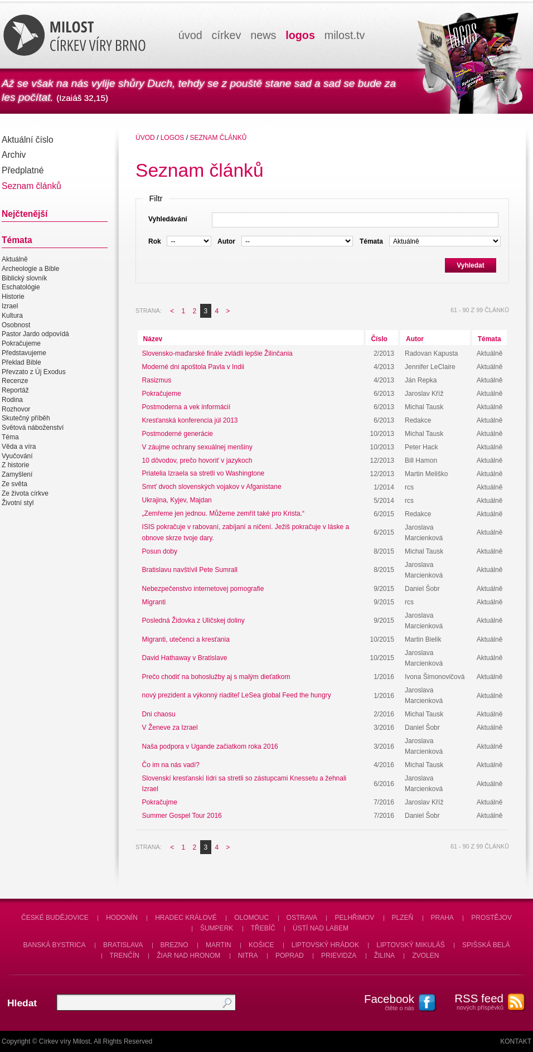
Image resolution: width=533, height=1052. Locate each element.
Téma (10, 437)
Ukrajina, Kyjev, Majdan (177, 501)
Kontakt (515, 1041)
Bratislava (123, 945)
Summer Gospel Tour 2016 (182, 816)
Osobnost (16, 325)
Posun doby (159, 551)
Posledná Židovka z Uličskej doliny (193, 620)
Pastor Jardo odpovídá (35, 334)
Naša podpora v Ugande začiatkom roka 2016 (210, 746)
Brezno (174, 945)
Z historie (15, 465)
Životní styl (17, 503)
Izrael (10, 306)
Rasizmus (157, 380)
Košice (261, 945)
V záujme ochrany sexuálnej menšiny (197, 447)
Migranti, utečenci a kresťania (186, 639)
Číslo (379, 339)
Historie (13, 296)
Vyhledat (470, 265)
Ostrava (302, 918)
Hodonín (122, 918)
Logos (173, 138)
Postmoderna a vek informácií (186, 407)
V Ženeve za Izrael (170, 727)
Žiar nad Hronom (188, 955)
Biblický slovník (24, 278)
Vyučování (17, 456)
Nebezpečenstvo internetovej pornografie (203, 589)
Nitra (248, 955)
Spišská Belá (486, 945)
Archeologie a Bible (30, 269)
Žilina (384, 955)
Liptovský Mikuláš (410, 945)
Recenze (15, 381)
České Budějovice (55, 918)
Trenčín (124, 955)
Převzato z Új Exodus (34, 372)
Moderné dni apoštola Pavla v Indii (193, 367)
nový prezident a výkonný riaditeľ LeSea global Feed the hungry (236, 696)
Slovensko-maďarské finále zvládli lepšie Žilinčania (217, 353)
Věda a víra (19, 446)
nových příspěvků (472, 1001)
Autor (415, 339)
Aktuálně (15, 259)
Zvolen (425, 955)
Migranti (154, 602)
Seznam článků (218, 138)
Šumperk (216, 928)
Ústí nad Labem (320, 928)
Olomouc (251, 918)
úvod (190, 35)
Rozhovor (16, 409)
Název (153, 339)
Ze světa (14, 484)
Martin (218, 945)
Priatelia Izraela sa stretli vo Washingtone (203, 474)
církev (226, 35)
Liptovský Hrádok (325, 945)
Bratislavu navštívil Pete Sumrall (190, 570)
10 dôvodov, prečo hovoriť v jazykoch (197, 460)
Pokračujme (159, 802)
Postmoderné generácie (177, 434)
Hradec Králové (186, 918)
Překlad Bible (21, 362)
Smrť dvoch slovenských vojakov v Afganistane (212, 487)
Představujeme (24, 353)
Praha (442, 918)
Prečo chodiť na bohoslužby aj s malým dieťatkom (216, 677)
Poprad (289, 955)
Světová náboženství (33, 428)
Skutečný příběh (26, 419)
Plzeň (403, 918)
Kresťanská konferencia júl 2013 (190, 420)
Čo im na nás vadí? (171, 765)
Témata (489, 339)
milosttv (344, 35)
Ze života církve (25, 493)
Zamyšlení (17, 474)
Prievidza (338, 955)
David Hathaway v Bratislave (184, 658)
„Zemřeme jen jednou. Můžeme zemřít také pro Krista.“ (223, 514)
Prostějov (491, 918)
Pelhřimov (354, 918)
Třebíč (263, 928)
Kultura (12, 315)
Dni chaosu (159, 714)
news (263, 35)
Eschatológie (21, 288)
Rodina (12, 400)
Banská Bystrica (54, 945)
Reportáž (15, 390)
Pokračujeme (21, 343)
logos (300, 35)
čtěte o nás (383, 1001)
